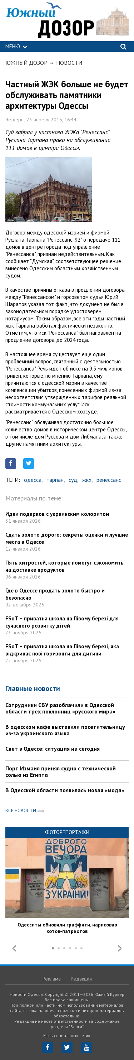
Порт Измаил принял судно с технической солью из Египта (60, 771)
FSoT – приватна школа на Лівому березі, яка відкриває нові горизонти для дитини (62, 650)
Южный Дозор (26, 62)
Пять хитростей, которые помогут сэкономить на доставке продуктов (64, 566)
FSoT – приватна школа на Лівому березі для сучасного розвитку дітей (62, 622)
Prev (14, 948)
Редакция (81, 979)
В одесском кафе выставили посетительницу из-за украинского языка (65, 730)
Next (119, 948)
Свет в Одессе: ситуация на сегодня (52, 748)
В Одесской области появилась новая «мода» (64, 790)
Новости (69, 62)
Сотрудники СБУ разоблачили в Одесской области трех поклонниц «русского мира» (60, 708)
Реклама (52, 979)
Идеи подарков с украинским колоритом (57, 513)
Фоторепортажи (67, 832)
